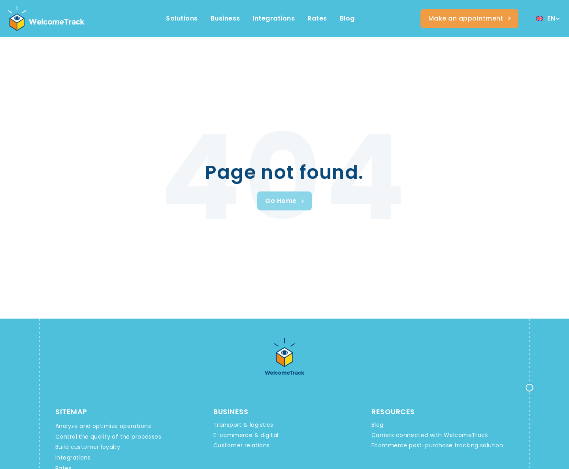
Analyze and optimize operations (103, 426)
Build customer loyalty (87, 447)
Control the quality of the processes (108, 437)
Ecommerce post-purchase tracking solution (437, 445)
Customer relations (241, 445)
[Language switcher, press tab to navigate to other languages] (547, 19)
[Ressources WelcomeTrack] (347, 18)
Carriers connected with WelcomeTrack (429, 435)
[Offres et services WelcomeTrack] (317, 18)
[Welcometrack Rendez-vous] (469, 18)
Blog (377, 425)
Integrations (72, 457)
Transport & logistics (243, 425)
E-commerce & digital (245, 435)
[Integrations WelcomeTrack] (273, 18)
